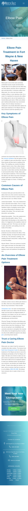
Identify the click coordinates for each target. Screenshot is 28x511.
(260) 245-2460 (14, 369)
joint (2, 334)
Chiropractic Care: (6, 308)
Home (3, 38)
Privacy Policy (14, 433)
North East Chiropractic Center (9, 350)
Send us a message (15, 460)
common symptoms (9, 158)
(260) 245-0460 (15, 447)
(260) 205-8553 (15, 456)
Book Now (14, 408)
